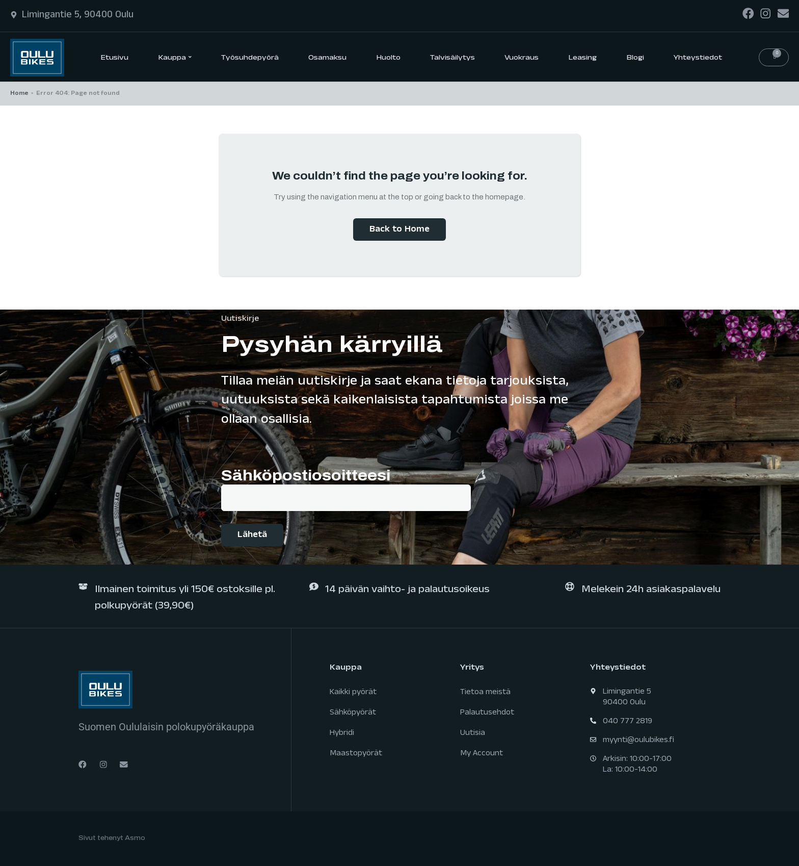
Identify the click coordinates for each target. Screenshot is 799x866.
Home (19, 93)
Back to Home (399, 230)
